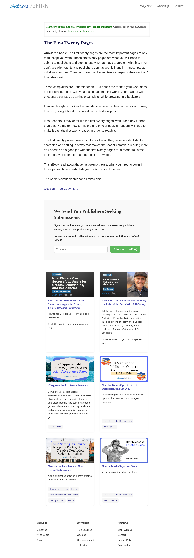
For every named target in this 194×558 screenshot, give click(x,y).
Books (39, 540)
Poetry (71, 500)
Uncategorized (109, 427)
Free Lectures (84, 530)
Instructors (82, 545)
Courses (81, 535)
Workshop (162, 5)
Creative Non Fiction (59, 489)
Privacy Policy (125, 540)
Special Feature (110, 500)
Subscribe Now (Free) (125, 249)
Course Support (85, 540)
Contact (122, 535)
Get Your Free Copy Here (61, 188)
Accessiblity (124, 545)
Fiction (74, 489)
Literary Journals (57, 500)
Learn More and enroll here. (81, 31)
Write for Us (42, 535)
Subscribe (41, 530)
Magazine (146, 5)
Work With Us (125, 530)
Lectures (179, 5)
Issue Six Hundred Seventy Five (117, 421)
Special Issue (55, 427)
